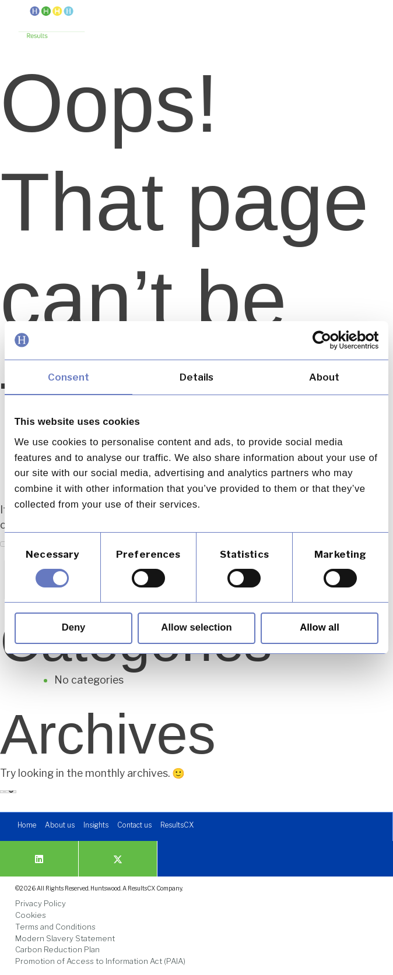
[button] (365, 19)
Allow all (319, 627)
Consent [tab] (69, 377)
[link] (51, 23)
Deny (74, 627)
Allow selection (196, 627)
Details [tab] (197, 377)
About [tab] (324, 377)
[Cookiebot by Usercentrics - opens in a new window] (327, 340)
